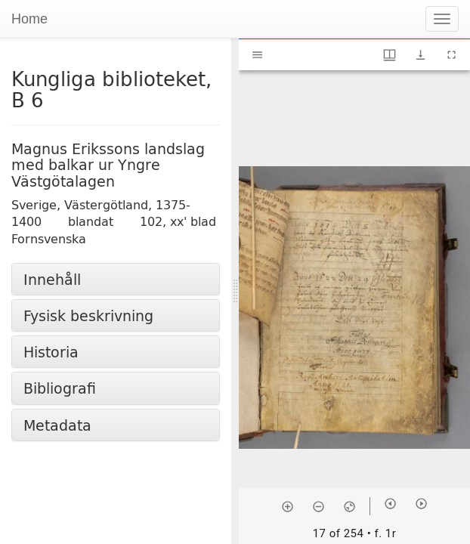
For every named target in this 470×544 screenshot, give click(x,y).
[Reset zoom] (349, 506)
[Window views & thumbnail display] (389, 54)
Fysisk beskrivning (88, 315)
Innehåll (52, 279)
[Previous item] (390, 503)
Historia (51, 352)
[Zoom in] (287, 506)
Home (29, 18)
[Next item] (421, 503)
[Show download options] (420, 54)
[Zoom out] (318, 506)
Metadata (57, 425)
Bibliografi (59, 388)
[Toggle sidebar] (257, 54)
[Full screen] (451, 54)
